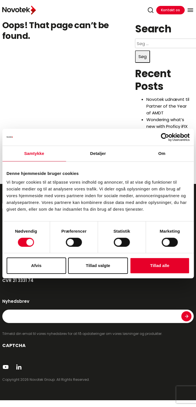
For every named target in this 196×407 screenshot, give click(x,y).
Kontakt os (170, 10)
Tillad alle (159, 265)
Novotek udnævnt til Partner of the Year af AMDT (167, 106)
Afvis (36, 265)
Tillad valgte (98, 265)
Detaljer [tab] (98, 153)
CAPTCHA (14, 345)
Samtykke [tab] (34, 153)
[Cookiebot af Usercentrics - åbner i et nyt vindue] (165, 137)
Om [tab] (161, 153)
